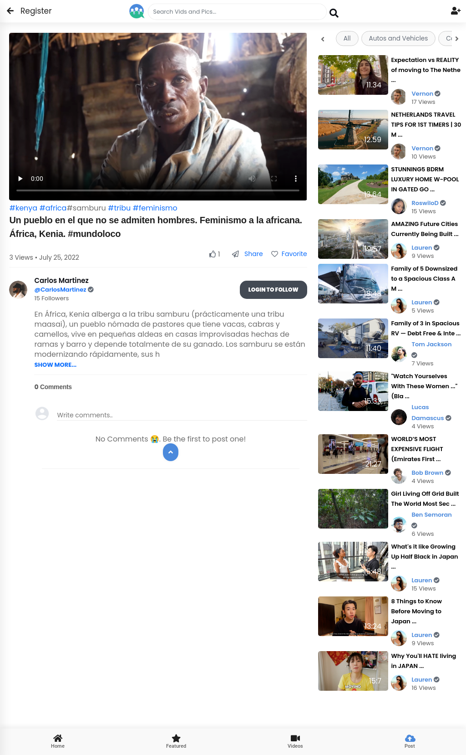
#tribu (119, 208)
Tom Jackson (431, 349)
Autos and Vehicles (398, 38)
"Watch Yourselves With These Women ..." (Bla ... (424, 386)
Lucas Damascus (431, 412)
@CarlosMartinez (60, 289)
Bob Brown (431, 472)
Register (30, 10)
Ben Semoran (431, 520)
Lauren (425, 247)
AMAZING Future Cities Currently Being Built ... (424, 229)
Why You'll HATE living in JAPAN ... (423, 661)
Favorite (289, 253)
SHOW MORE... (55, 364)
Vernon (426, 93)
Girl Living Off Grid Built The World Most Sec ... (425, 498)
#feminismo (155, 208)
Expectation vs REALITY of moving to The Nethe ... (426, 70)
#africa (52, 208)
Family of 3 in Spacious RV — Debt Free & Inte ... (426, 328)
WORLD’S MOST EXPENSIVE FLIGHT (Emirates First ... (417, 449)
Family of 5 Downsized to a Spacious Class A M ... (424, 278)
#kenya (23, 208)
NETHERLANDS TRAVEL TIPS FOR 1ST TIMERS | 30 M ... (426, 124)
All (347, 38)
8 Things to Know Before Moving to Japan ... (416, 611)
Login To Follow (273, 289)
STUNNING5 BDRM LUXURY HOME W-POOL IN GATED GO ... (425, 179)
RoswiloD (428, 203)
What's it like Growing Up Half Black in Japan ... (424, 556)
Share (247, 253)
